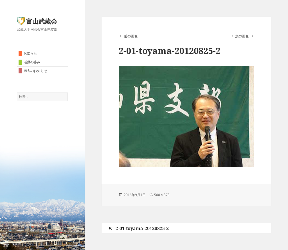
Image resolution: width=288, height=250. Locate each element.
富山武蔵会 (41, 21)
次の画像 (242, 36)
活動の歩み (32, 62)
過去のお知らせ (35, 70)
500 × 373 (162, 194)
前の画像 (131, 36)
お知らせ (30, 53)
